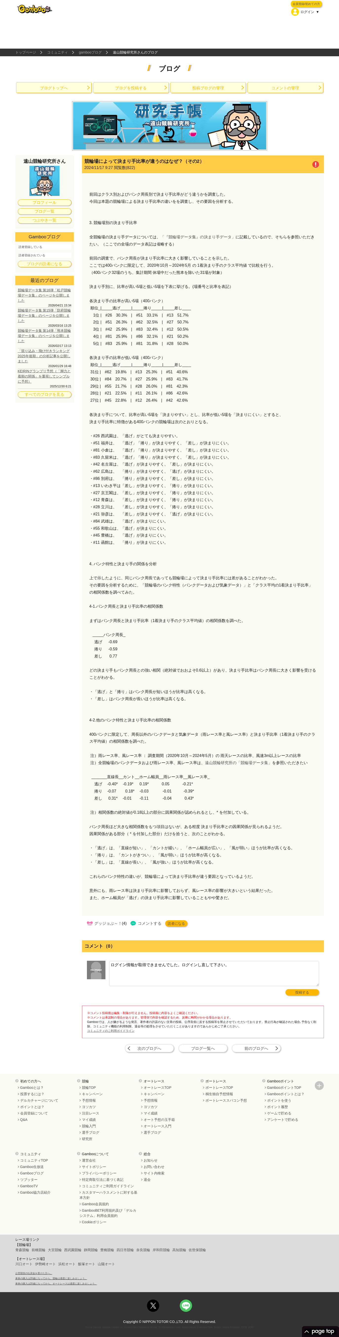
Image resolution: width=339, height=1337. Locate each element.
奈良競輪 (143, 1250)
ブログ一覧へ (203, 1048)
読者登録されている (32, 255)
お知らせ (151, 1160)
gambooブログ (90, 52)
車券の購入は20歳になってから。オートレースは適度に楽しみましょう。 (56, 1283)
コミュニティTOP (34, 1160)
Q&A (24, 1120)
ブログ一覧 (44, 211)
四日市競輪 (125, 1250)
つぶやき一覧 (44, 220)
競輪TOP (89, 1088)
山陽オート (106, 1264)
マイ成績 (89, 1120)
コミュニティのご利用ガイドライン (111, 1031)
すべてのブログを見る (44, 394)
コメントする (149, 923)
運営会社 (89, 1160)
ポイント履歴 (277, 1107)
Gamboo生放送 (32, 1167)
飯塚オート (86, 1264)
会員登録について (34, 1113)
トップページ (25, 52)
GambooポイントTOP (284, 1088)
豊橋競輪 (107, 1250)
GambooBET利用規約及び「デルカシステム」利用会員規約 (108, 1213)
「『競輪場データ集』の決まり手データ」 (198, 237)
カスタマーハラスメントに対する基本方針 (108, 1195)
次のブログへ (149, 1048)
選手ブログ (90, 1132)
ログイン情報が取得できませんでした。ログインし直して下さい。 (214, 973)
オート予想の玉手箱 (159, 1120)
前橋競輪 (38, 1250)
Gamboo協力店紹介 (35, 1192)
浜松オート (67, 1264)
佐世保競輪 (197, 1250)
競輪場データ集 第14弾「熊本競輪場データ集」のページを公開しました (44, 336)
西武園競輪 (72, 1250)
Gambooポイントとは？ (286, 1094)
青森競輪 (22, 1250)
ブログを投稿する (131, 88)
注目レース (90, 1113)
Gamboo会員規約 (95, 1204)
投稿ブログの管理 (208, 88)
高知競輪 (179, 1250)
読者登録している (30, 247)
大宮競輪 (55, 1250)
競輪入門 (89, 1126)
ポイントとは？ (32, 1107)
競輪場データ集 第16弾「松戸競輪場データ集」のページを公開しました (44, 295)
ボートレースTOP (219, 1088)
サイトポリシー (94, 1167)
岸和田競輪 (161, 1250)
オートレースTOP (158, 1088)
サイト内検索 (154, 1173)
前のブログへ (256, 1048)
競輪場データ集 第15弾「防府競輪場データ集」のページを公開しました (44, 315)
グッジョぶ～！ (108, 923)
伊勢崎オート (45, 1264)
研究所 (87, 1139)
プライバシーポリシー (99, 1173)
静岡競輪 (91, 1250)
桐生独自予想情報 (219, 1094)
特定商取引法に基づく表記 (102, 1180)
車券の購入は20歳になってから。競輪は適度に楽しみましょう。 (51, 1278)
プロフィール (44, 202)
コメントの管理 (285, 88)
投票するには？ (32, 1094)
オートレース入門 (157, 1126)
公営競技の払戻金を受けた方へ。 (33, 1273)
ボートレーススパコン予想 (226, 1100)
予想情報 (89, 1100)
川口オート (24, 1264)
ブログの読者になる (44, 264)
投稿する (302, 992)
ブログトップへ (54, 88)
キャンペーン (92, 1094)
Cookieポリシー (94, 1222)
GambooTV (29, 1186)
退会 (147, 1180)
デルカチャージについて (39, 1100)
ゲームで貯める (279, 1113)
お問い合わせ (154, 1167)
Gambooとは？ (32, 1088)
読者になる (176, 923)
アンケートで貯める (282, 1120)
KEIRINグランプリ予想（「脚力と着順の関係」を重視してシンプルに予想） (44, 376)
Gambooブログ (32, 1173)
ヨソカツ (89, 1107)
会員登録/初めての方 (306, 4)
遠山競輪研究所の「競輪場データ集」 (238, 763)
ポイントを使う (279, 1100)
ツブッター (29, 1180)
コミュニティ (57, 52)
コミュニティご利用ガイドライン (108, 1186)
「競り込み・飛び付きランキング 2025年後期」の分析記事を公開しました (44, 356)
